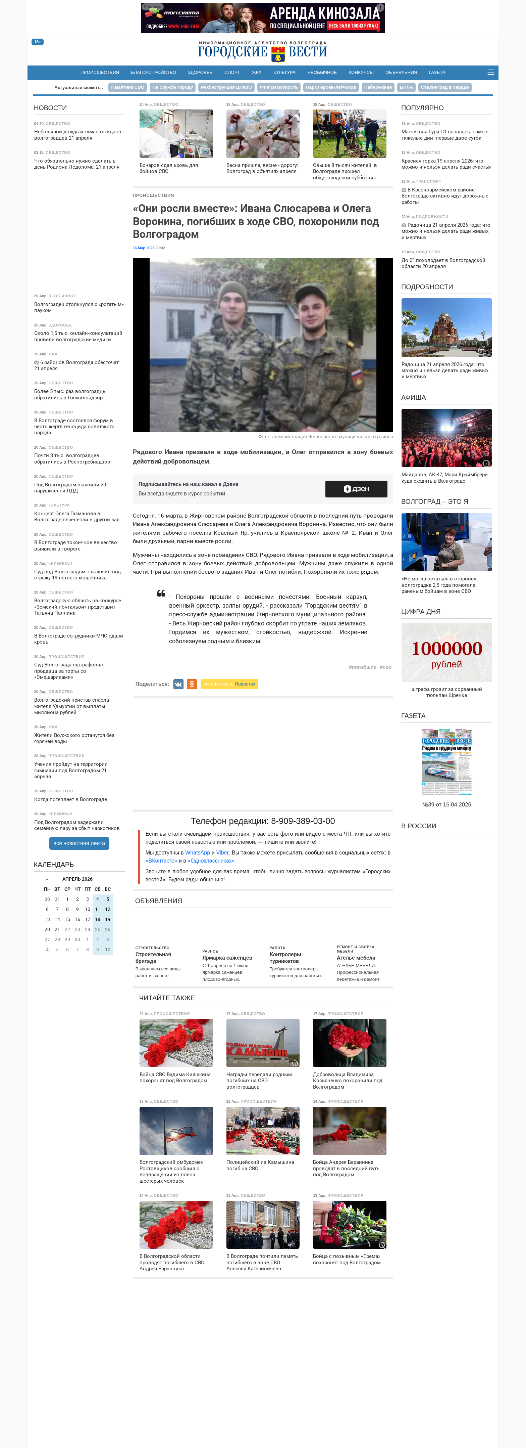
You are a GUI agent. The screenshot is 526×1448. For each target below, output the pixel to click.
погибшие (364, 667)
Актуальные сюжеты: (78, 87)
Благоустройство (153, 72)
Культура (284, 72)
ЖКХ (257, 72)
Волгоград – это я (434, 501)
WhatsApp (198, 852)
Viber (222, 852)
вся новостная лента (79, 843)
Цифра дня (421, 611)
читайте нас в (229, 684)
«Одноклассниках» (211, 861)
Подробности (427, 287)
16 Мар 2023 (144, 248)
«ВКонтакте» (161, 861)
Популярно (422, 108)
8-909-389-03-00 (303, 821)
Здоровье (200, 72)
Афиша (413, 397)
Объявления (401, 72)
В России (418, 826)
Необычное (322, 72)
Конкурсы (361, 72)
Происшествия (100, 72)
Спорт (232, 72)
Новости (50, 108)
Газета (437, 72)
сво (387, 667)
